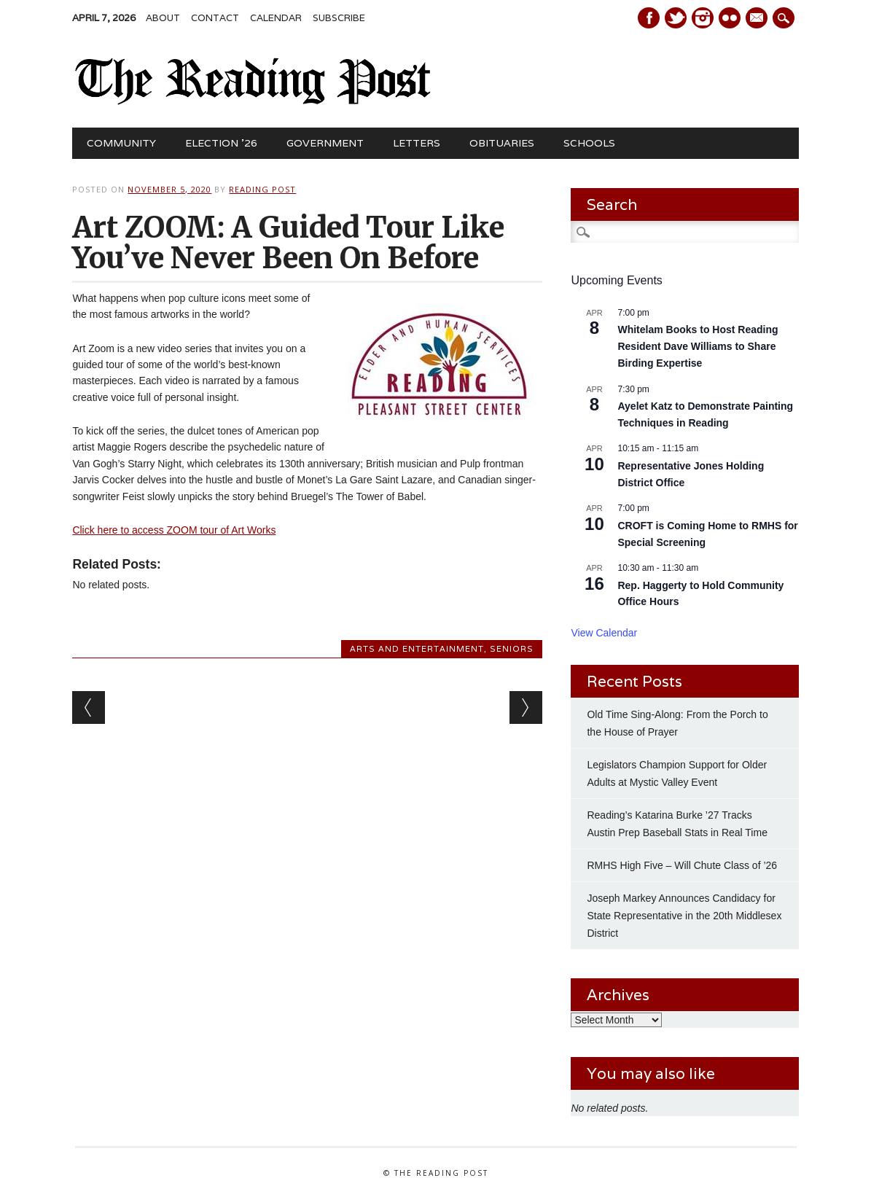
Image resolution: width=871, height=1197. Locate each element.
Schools (589, 142)
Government (325, 142)
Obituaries (501, 142)
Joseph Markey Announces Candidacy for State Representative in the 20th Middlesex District (684, 915)
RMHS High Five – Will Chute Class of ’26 (682, 865)
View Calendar (604, 633)
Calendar (276, 18)
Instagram (703, 17)
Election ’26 (221, 142)
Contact (215, 18)
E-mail (758, 18)
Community (121, 142)
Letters (416, 142)
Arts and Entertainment (417, 649)
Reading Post (262, 189)
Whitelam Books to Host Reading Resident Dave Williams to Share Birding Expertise (697, 346)
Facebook (649, 17)
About (163, 18)
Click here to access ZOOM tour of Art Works (174, 530)
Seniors (512, 649)
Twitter (676, 17)
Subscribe (339, 18)
